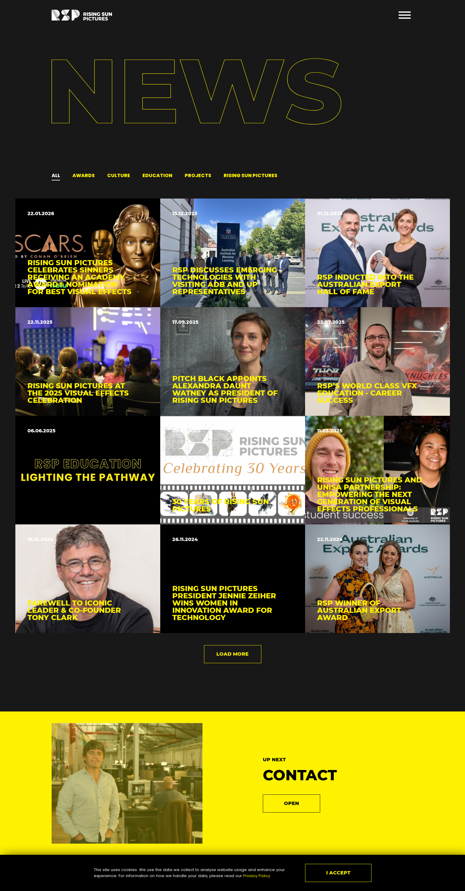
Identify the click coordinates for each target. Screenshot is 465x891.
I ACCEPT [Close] (338, 873)
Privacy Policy (256, 876)
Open (291, 803)
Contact (300, 775)
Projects (198, 175)
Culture (118, 175)
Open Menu (405, 15)
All (56, 175)
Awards (83, 175)
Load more (232, 654)
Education (157, 175)
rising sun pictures (250, 175)
